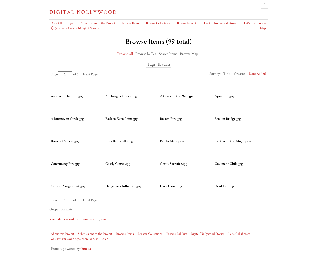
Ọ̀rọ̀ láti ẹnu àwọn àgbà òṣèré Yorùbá (75, 28)
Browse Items (130, 23)
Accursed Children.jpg (67, 96)
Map (263, 28)
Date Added (257, 73)
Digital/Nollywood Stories (221, 23)
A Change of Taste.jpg (121, 96)
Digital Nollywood (83, 12)
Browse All (125, 53)
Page (61, 74)
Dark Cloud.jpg (171, 186)
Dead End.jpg (224, 186)
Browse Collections (158, 23)
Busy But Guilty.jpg (119, 141)
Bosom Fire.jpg (171, 118)
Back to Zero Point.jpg (121, 118)
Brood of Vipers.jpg (65, 141)
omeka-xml (91, 219)
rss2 (104, 219)
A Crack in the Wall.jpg (176, 96)
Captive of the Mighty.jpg (233, 141)
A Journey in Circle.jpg (67, 118)
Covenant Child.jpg (229, 163)
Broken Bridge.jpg (228, 118)
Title (226, 73)
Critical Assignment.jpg (68, 186)
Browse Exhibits (187, 23)
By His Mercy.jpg (172, 141)
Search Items (168, 53)
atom (53, 219)
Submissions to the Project (98, 23)
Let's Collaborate (255, 23)
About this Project (63, 23)
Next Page (90, 74)
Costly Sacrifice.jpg (173, 163)
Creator (239, 73)
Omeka (85, 248)
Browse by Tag (145, 53)
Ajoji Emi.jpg (224, 96)
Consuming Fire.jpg (65, 163)
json (78, 219)
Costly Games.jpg (117, 163)
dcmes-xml (66, 219)
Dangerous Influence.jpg (123, 186)
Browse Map (189, 53)
